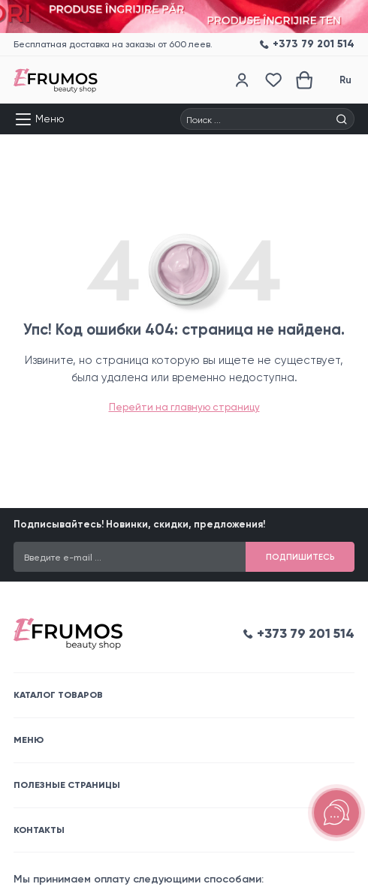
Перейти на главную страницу (184, 407)
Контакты (39, 829)
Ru (345, 80)
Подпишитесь (300, 557)
